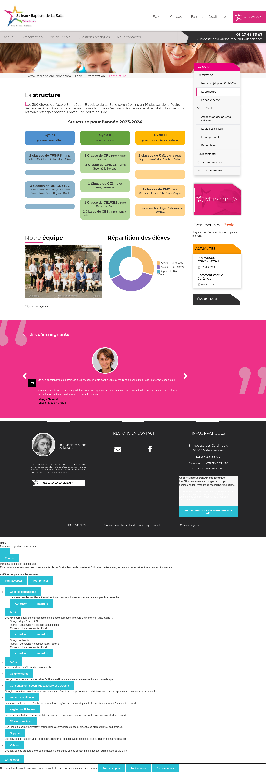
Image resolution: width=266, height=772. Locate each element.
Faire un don (252, 16)
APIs (13, 611)
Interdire (42, 603)
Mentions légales (189, 525)
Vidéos (14, 744)
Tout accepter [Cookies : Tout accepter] (13, 580)
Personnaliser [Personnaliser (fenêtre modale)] (165, 768)
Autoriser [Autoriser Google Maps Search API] (21, 634)
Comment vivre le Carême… (210, 276)
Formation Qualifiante (208, 17)
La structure (208, 91)
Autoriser (21, 603)
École (157, 17)
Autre (13, 661)
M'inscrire (218, 199)
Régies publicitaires (22, 709)
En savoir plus (18, 628)
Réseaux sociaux (21, 721)
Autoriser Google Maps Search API (208, 512)
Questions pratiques (93, 37)
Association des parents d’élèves (216, 118)
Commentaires (19, 673)
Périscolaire (208, 145)
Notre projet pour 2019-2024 (218, 83)
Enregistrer (12, 759)
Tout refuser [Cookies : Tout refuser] (40, 580)
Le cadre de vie (210, 100)
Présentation (32, 37)
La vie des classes (212, 128)
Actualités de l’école (209, 170)
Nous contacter (129, 37)
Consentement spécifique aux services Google (39, 685)
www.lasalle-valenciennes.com (49, 76)
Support (15, 733)
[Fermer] (5, 551)
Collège (176, 17)
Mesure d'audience (22, 697)
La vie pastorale (210, 137)
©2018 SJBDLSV (76, 525)
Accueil (9, 37)
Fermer (9, 558)
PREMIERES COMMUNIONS (208, 259)
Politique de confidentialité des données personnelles (133, 525)
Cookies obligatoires (23, 591)
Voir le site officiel (37, 628)
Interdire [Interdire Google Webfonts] (42, 653)
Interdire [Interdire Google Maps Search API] (42, 634)
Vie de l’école (60, 37)
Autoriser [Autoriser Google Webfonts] (21, 653)
